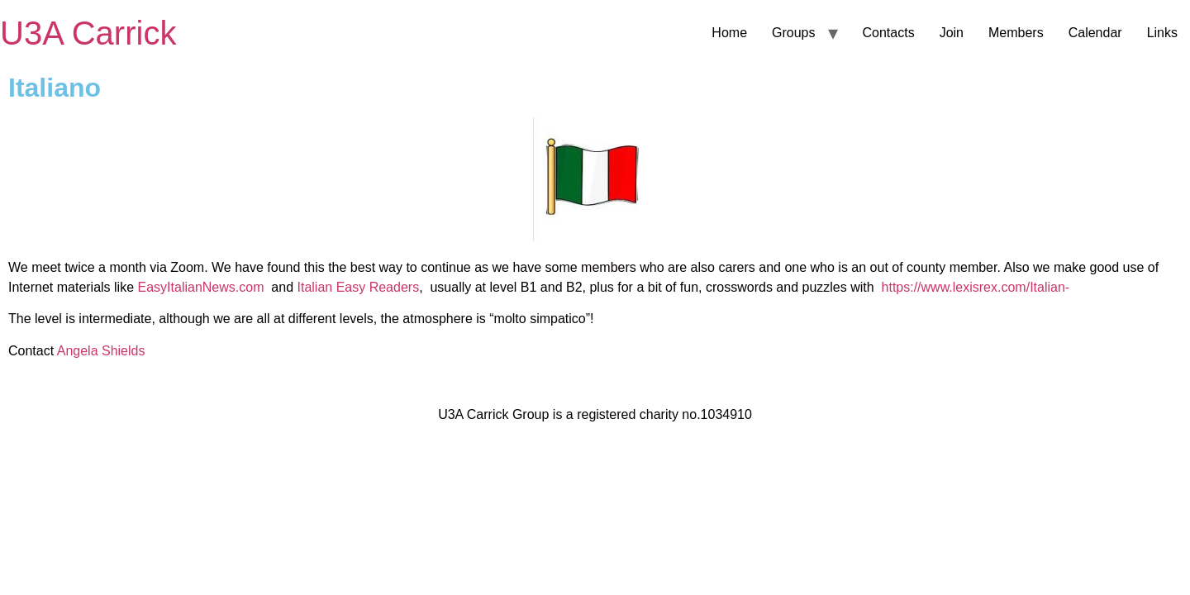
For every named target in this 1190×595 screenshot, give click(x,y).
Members (1016, 33)
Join (952, 33)
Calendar (1095, 33)
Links (1162, 33)
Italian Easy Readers (356, 287)
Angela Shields (101, 351)
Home (729, 33)
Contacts (889, 33)
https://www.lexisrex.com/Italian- (980, 287)
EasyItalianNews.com (203, 287)
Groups (793, 33)
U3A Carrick (88, 33)
